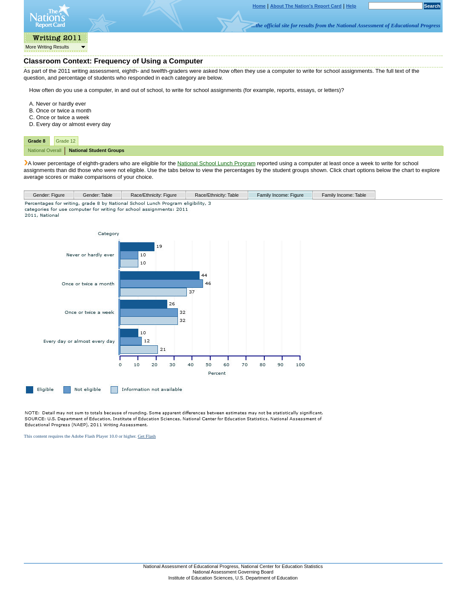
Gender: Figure (49, 195)
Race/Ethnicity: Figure (154, 195)
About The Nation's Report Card (306, 6)
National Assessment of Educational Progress (191, 566)
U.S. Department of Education (266, 577)
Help (351, 6)
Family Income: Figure (280, 195)
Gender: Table (97, 195)
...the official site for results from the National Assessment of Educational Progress (346, 25)
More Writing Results (54, 46)
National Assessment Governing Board (233, 571)
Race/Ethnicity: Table (217, 195)
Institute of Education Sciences (201, 577)
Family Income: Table (344, 195)
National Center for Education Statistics (282, 566)
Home (259, 6)
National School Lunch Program (216, 163)
